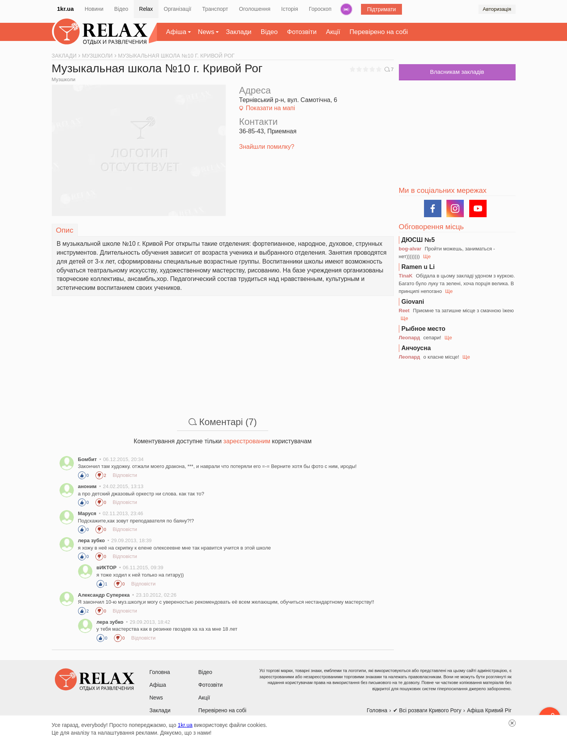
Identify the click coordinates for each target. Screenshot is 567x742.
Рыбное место (424, 328)
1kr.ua (65, 8)
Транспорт (215, 9)
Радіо (346, 9)
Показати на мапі (270, 108)
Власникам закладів (457, 71)
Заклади (238, 32)
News (206, 32)
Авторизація (497, 9)
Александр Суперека (104, 595)
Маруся (87, 513)
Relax (146, 9)
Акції (333, 32)
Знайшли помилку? (267, 146)
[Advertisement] (223, 350)
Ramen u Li (418, 267)
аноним (87, 486)
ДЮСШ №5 (418, 240)
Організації (177, 9)
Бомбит (87, 459)
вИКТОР (107, 567)
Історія (289, 9)
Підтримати (381, 9)
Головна (160, 672)
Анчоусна (416, 348)
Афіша (176, 32)
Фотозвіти (302, 32)
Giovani (413, 301)
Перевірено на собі (378, 32)
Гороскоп (320, 9)
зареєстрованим (246, 441)
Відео (121, 9)
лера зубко (91, 540)
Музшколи (64, 79)
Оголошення (254, 9)
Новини (94, 9)
